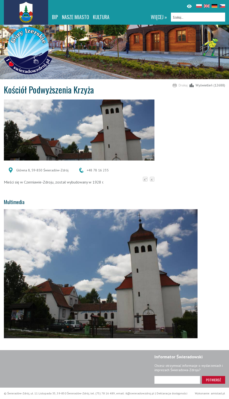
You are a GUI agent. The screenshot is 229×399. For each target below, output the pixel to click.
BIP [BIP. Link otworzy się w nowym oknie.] (55, 17)
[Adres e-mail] (177, 380)
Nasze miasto (75, 17)
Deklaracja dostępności (172, 393)
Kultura (101, 17)
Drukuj (183, 85)
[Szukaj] (198, 17)
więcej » (159, 17)
